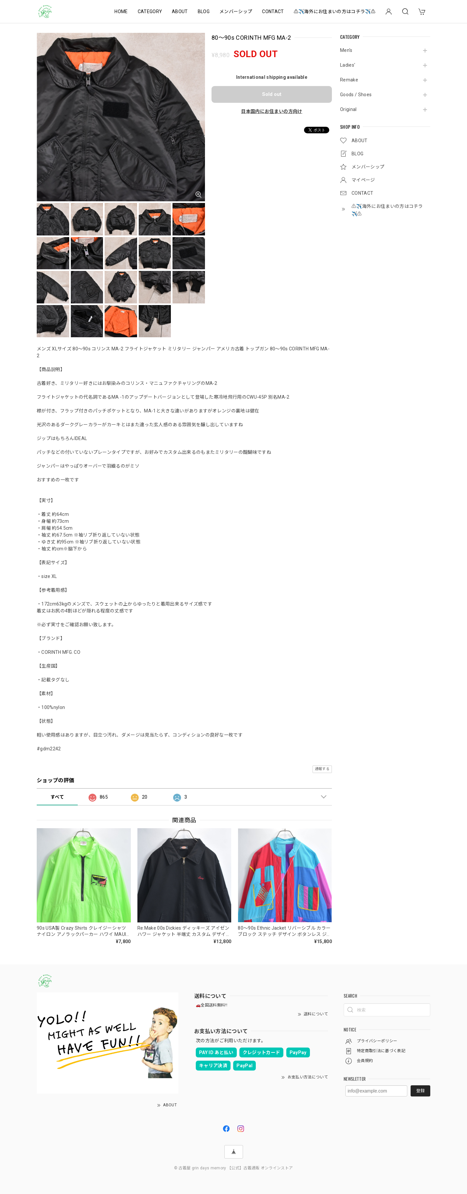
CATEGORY (150, 11)
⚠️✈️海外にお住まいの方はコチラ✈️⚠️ (335, 11)
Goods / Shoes (356, 94)
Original (348, 109)
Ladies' (347, 65)
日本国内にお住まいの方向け (271, 111)
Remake (349, 79)
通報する (322, 769)
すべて (57, 797)
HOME (121, 11)
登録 (420, 1090)
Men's (346, 50)
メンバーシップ (235, 11)
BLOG (204, 11)
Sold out (271, 94)
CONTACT (273, 11)
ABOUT (180, 11)
